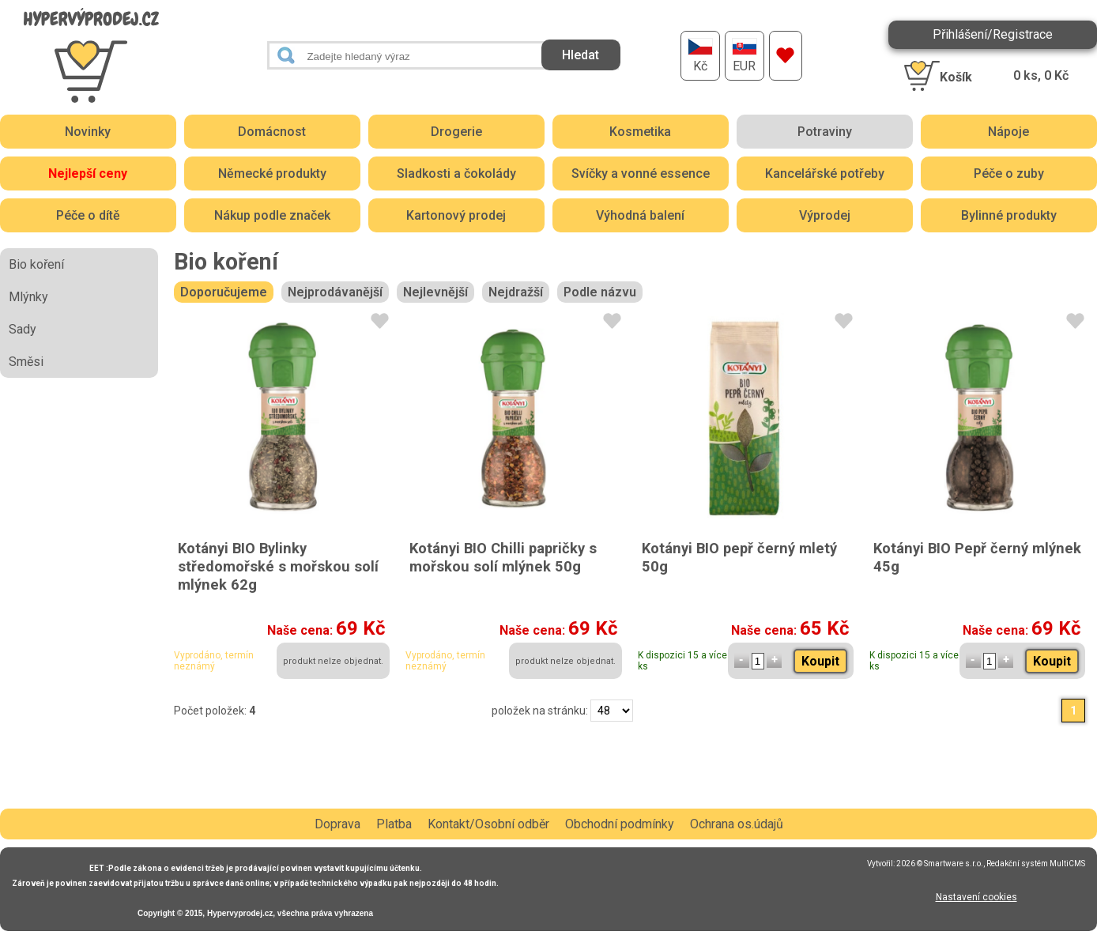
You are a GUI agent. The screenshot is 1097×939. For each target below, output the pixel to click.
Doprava (337, 824)
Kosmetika (640, 131)
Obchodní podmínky (619, 824)
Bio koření (36, 264)
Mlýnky (28, 296)
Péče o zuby (1009, 173)
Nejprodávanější (335, 292)
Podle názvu (600, 292)
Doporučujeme (223, 292)
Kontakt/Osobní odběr (488, 824)
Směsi (26, 361)
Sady (22, 329)
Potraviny (824, 131)
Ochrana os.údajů (736, 824)
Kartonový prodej (456, 215)
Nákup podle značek (272, 215)
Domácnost (272, 131)
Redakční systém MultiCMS (1035, 863)
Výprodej (824, 215)
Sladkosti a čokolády (456, 173)
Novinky (88, 131)
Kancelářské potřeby (824, 173)
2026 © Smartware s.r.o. (939, 863)
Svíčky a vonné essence (640, 173)
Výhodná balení (640, 215)
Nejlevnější (435, 292)
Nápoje (1008, 131)
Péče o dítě (88, 215)
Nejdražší (515, 292)
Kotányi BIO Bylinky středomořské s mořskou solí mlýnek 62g (278, 566)
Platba (394, 824)
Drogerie (456, 131)
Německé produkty (272, 173)
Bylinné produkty (1009, 215)
